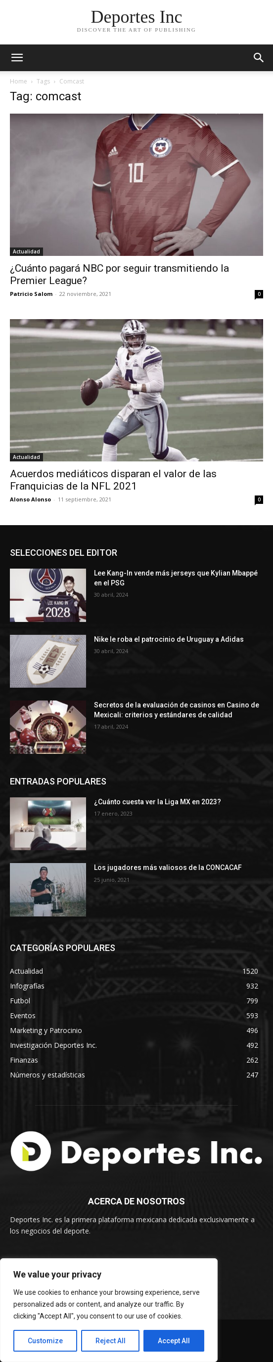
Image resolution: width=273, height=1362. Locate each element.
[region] (109, 1310)
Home (18, 81)
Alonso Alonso (30, 499)
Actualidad (26, 251)
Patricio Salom (31, 293)
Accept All (174, 1341)
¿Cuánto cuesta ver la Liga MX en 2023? (157, 802)
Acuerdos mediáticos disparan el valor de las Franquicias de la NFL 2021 (113, 480)
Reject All (110, 1341)
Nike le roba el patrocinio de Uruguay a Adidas (169, 639)
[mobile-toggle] (17, 57)
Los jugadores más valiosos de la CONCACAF (168, 867)
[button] (259, 57)
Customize (45, 1341)
